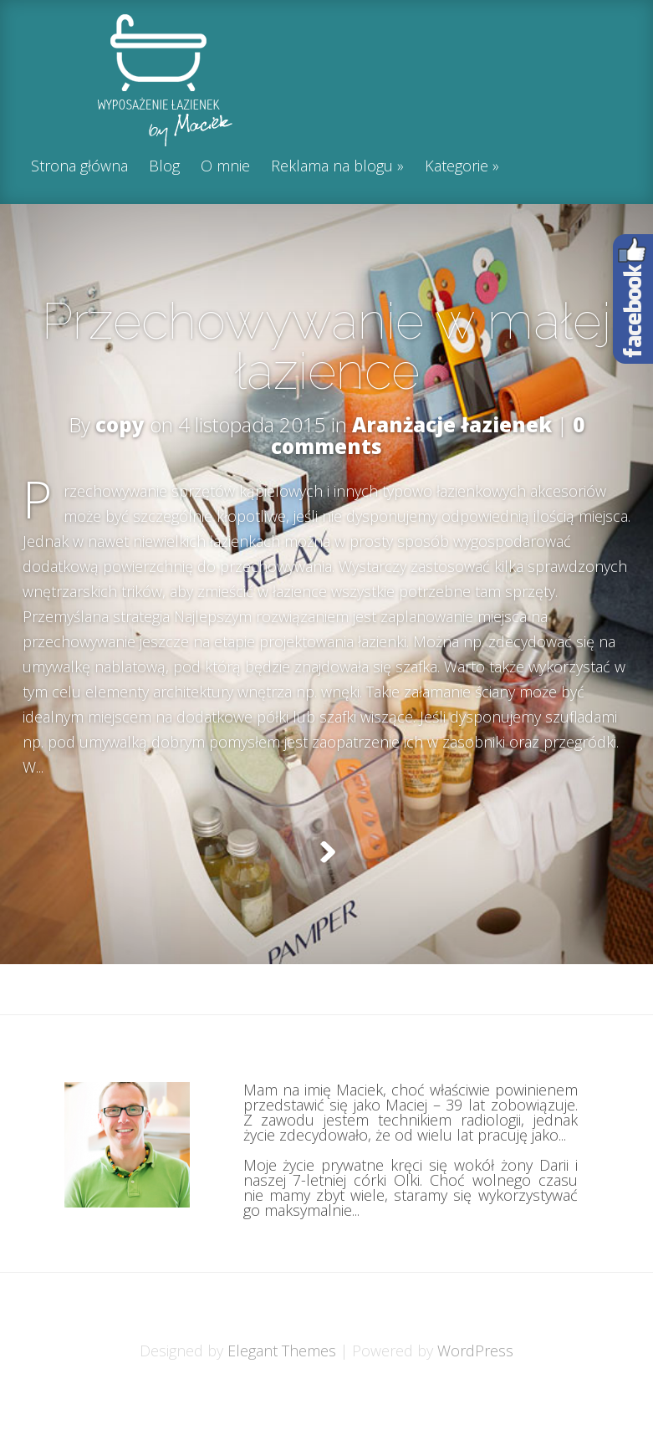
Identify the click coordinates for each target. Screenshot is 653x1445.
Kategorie (456, 167)
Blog (164, 167)
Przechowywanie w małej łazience (326, 346)
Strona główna (79, 167)
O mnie (225, 167)
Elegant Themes (281, 1392)
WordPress (475, 1392)
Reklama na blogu (332, 167)
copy (120, 424)
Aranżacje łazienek (452, 424)
